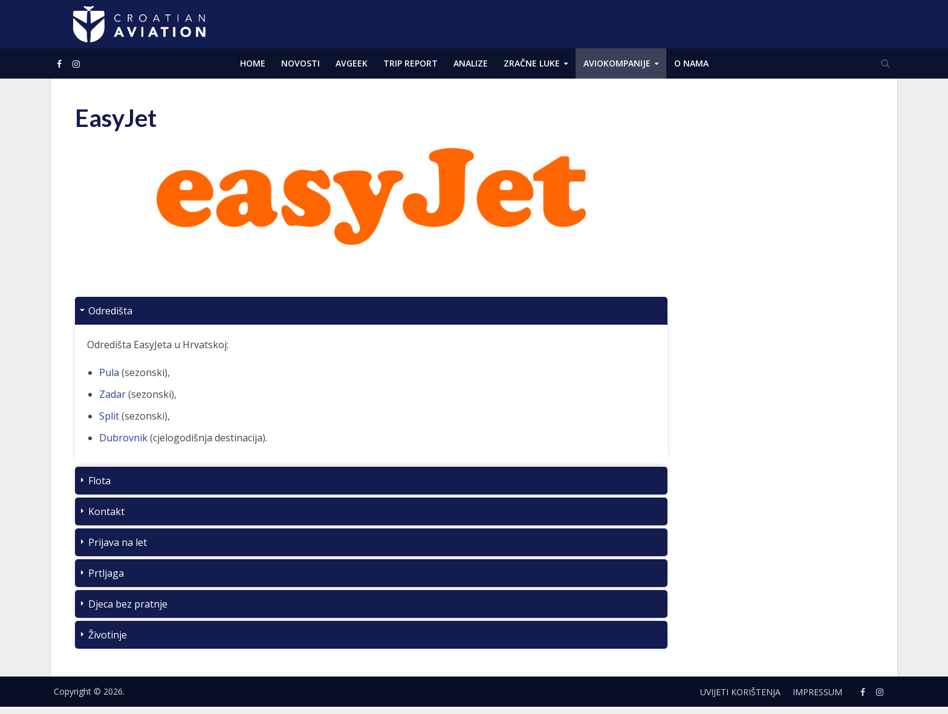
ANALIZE (470, 63)
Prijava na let (117, 542)
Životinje (107, 634)
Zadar (112, 394)
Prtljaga (106, 573)
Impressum (817, 692)
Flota (99, 480)
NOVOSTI (300, 63)
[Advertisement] (782, 284)
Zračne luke (532, 63)
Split (109, 416)
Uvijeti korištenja (740, 692)
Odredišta (110, 310)
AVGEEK (352, 63)
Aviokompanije (617, 63)
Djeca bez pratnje (127, 604)
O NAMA (691, 63)
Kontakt (106, 511)
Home (252, 63)
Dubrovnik (123, 437)
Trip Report (410, 63)
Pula (109, 372)
